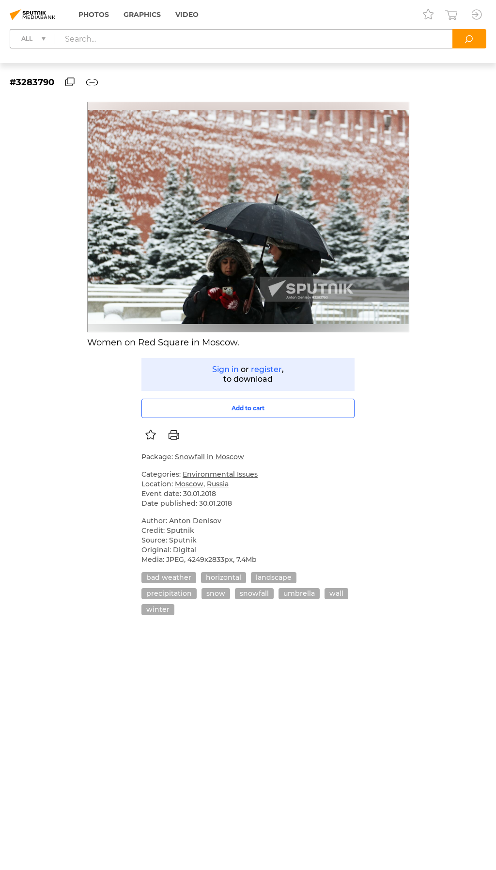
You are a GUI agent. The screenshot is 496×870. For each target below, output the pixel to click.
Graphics (142, 14)
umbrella (299, 593)
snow (215, 593)
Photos (93, 14)
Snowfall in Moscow (209, 456)
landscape (274, 577)
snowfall (254, 593)
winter (158, 609)
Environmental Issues (220, 474)
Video (187, 14)
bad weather (168, 577)
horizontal (223, 577)
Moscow (189, 484)
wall (336, 593)
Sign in (225, 369)
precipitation (169, 593)
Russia (218, 484)
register (266, 369)
